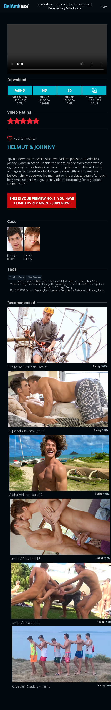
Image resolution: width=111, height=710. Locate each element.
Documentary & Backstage (65, 8)
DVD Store (41, 280)
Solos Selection (80, 4)
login (104, 6)
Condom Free (16, 277)
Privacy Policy (97, 290)
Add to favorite (25, 138)
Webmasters (72, 280)
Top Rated (61, 4)
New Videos (45, 4)
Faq (19, 280)
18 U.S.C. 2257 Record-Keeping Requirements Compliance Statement (48, 290)
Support (28, 280)
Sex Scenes (34, 277)
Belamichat (56, 280)
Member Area (89, 280)
